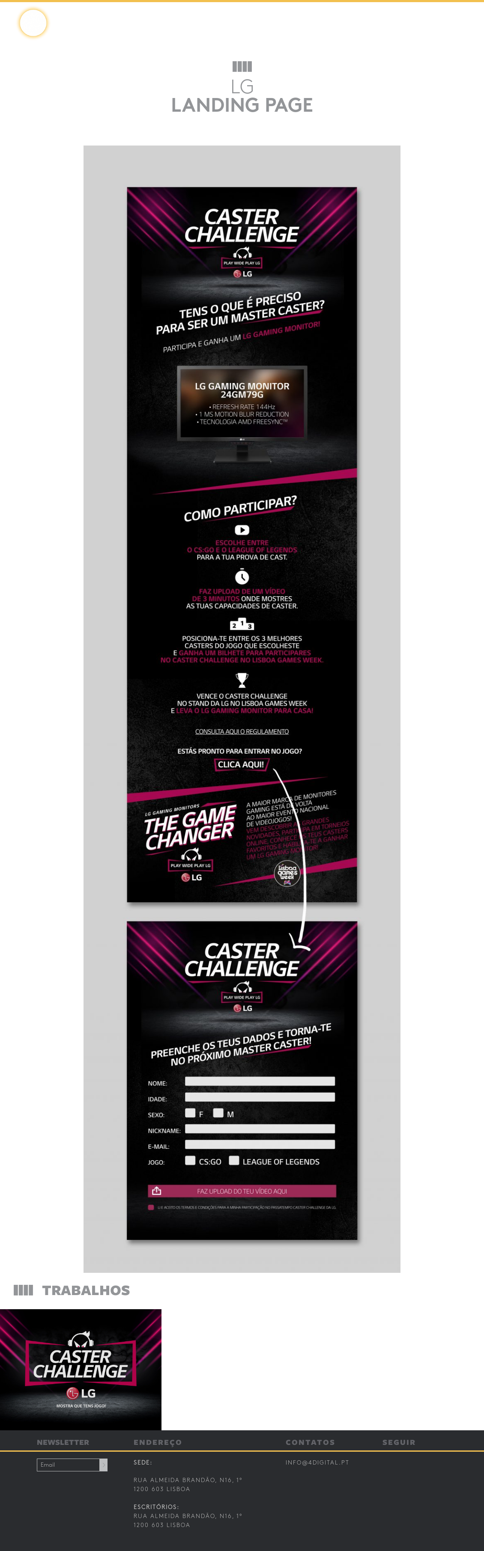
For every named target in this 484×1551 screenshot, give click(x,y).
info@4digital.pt (318, 1462)
